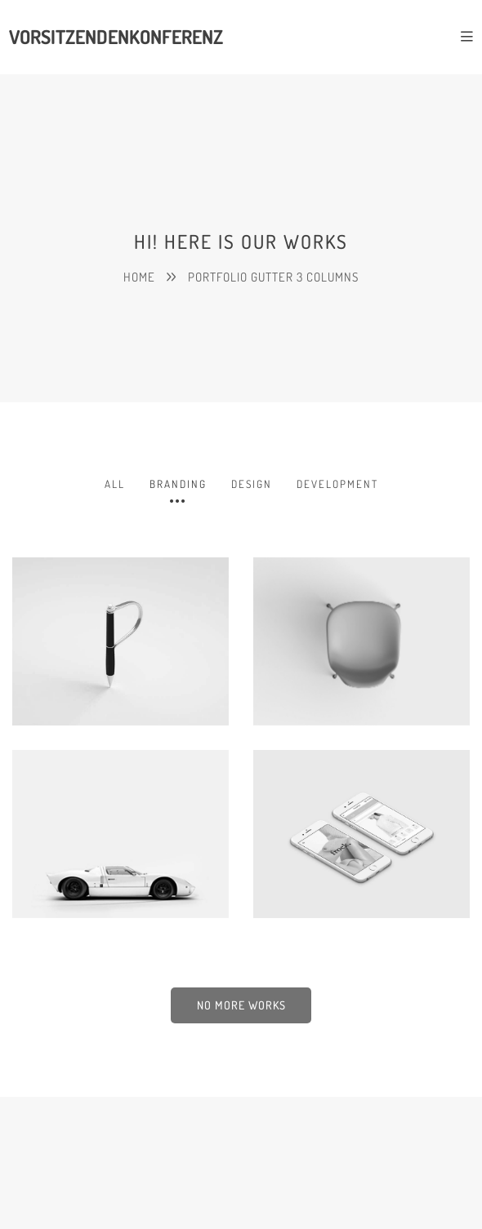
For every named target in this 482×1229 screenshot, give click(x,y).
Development (337, 483)
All (115, 483)
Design (251, 483)
